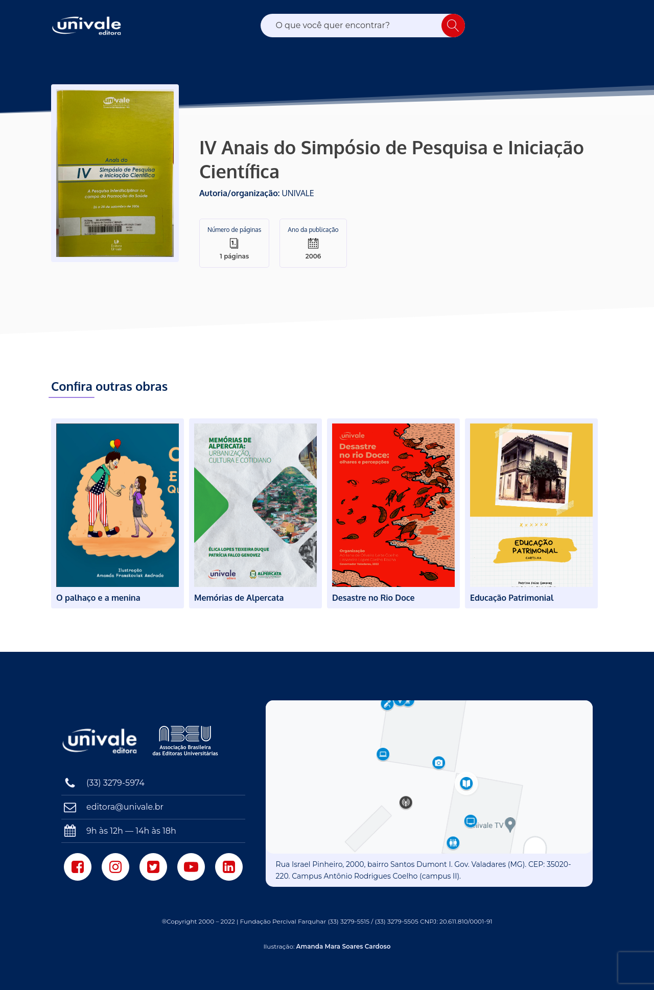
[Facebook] (77, 867)
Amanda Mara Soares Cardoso (343, 946)
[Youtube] (191, 867)
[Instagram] (115, 867)
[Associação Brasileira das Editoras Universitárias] (186, 740)
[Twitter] (153, 867)
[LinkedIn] (229, 867)
